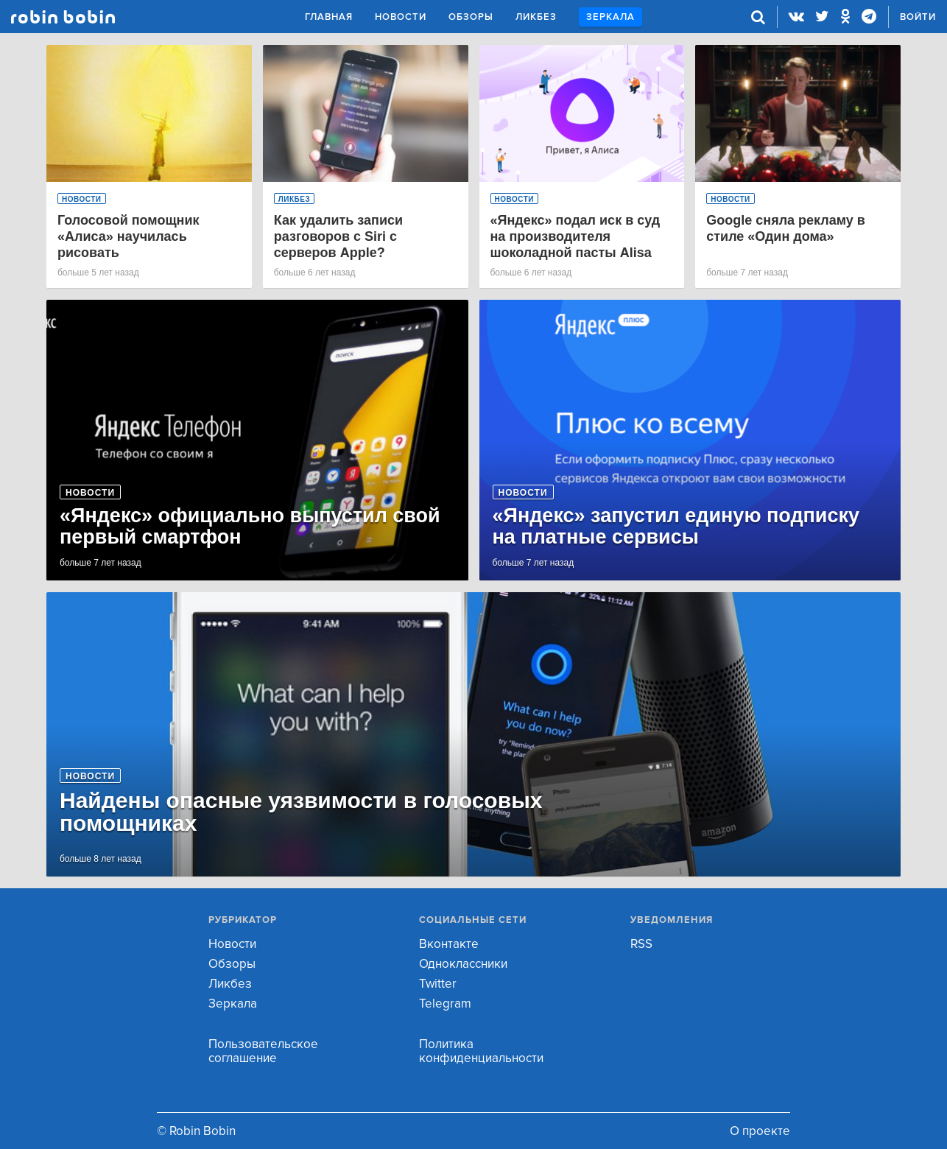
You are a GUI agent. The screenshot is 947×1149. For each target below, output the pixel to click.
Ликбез (536, 17)
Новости (400, 17)
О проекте (760, 1131)
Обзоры (470, 17)
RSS (641, 944)
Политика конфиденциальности (481, 1051)
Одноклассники (463, 963)
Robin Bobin (63, 17)
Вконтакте (449, 944)
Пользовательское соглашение (263, 1051)
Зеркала (610, 17)
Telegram (445, 1003)
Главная (329, 17)
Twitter (438, 983)
